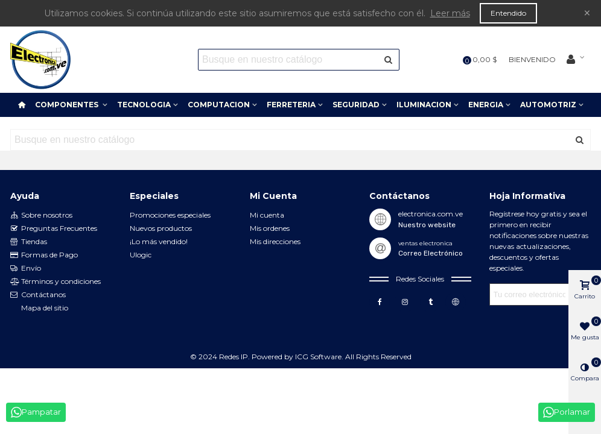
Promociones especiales (170, 214)
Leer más (450, 13)
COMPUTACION (219, 104)
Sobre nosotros (41, 215)
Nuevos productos (161, 228)
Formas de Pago (44, 255)
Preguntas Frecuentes (53, 228)
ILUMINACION (423, 104)
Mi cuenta (267, 214)
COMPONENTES (67, 104)
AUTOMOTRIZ (548, 104)
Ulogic (140, 254)
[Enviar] (388, 59)
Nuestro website (427, 225)
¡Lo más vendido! (159, 241)
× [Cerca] (587, 13)
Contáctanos (38, 294)
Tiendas (28, 241)
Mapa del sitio (44, 307)
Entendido (508, 12)
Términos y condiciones (55, 281)
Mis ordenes (270, 228)
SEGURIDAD (356, 104)
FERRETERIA (291, 104)
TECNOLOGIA (144, 104)
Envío (25, 268)
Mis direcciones (275, 241)
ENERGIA (485, 104)
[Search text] (289, 59)
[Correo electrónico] (529, 294)
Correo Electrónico (430, 253)
